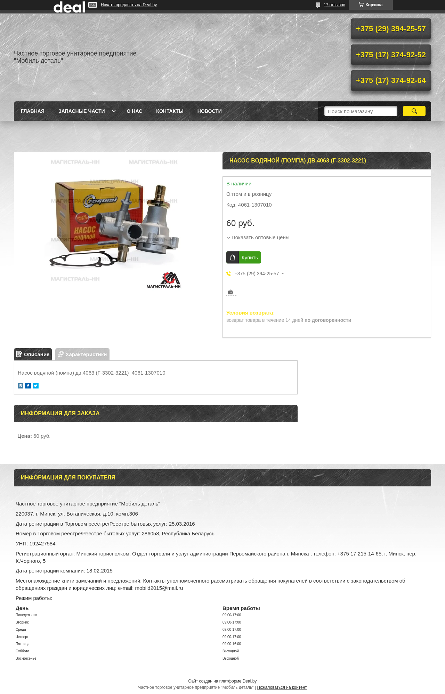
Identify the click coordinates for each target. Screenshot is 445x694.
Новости (209, 111)
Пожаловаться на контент (282, 687)
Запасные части (81, 111)
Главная (32, 111)
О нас (135, 111)
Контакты (169, 111)
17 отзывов (334, 4)
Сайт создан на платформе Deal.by (222, 681)
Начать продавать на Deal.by (129, 4)
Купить (250, 257)
